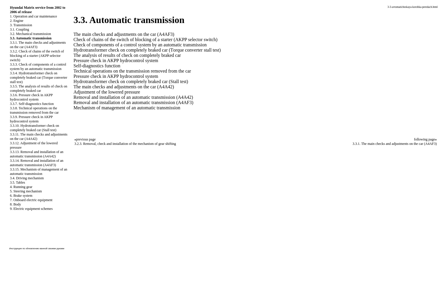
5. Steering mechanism (26, 191)
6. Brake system (21, 196)
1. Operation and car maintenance (33, 16)
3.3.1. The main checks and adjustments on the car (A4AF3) (395, 144)
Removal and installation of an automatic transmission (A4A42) (133, 97)
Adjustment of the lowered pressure (106, 91)
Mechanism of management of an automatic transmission (126, 107)
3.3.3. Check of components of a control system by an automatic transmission (38, 66)
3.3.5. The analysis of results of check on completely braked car (38, 88)
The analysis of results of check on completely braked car (127, 55)
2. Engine (16, 21)
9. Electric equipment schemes (31, 209)
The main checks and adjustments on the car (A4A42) (123, 86)
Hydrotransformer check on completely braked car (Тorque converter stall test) (147, 50)
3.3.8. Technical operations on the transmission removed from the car (34, 110)
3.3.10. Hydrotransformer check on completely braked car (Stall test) (34, 128)
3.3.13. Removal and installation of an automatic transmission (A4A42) (36, 154)
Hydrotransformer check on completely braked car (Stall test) (130, 81)
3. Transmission (21, 25)
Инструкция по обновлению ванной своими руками (36, 248)
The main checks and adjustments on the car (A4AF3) (123, 34)
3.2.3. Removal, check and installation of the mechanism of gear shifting (125, 144)
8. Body (15, 204)
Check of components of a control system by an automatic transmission (140, 44)
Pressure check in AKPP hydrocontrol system (115, 60)
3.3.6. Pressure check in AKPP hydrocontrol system (31, 97)
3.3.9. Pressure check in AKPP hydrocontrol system (31, 119)
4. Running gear (21, 187)
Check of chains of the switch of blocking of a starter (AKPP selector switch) (145, 39)
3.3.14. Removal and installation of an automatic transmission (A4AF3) (36, 163)
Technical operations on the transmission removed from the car (132, 71)
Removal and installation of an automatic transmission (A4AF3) (133, 102)
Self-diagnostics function (96, 65)
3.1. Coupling (19, 29)
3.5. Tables (17, 182)
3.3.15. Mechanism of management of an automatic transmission (38, 171)
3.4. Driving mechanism (27, 178)
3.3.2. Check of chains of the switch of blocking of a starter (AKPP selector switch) (37, 55)
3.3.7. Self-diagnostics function (32, 104)
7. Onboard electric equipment (31, 200)
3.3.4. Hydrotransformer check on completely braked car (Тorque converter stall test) (38, 77)
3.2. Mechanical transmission (30, 34)
